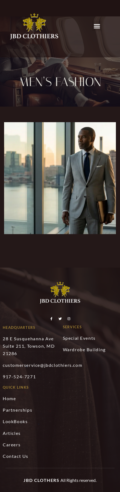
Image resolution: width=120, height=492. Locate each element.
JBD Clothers (41, 480)
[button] (97, 26)
